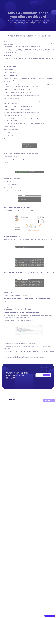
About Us (14, 3)
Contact (50, 3)
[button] (22, 3)
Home (10, 3)
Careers (44, 3)
